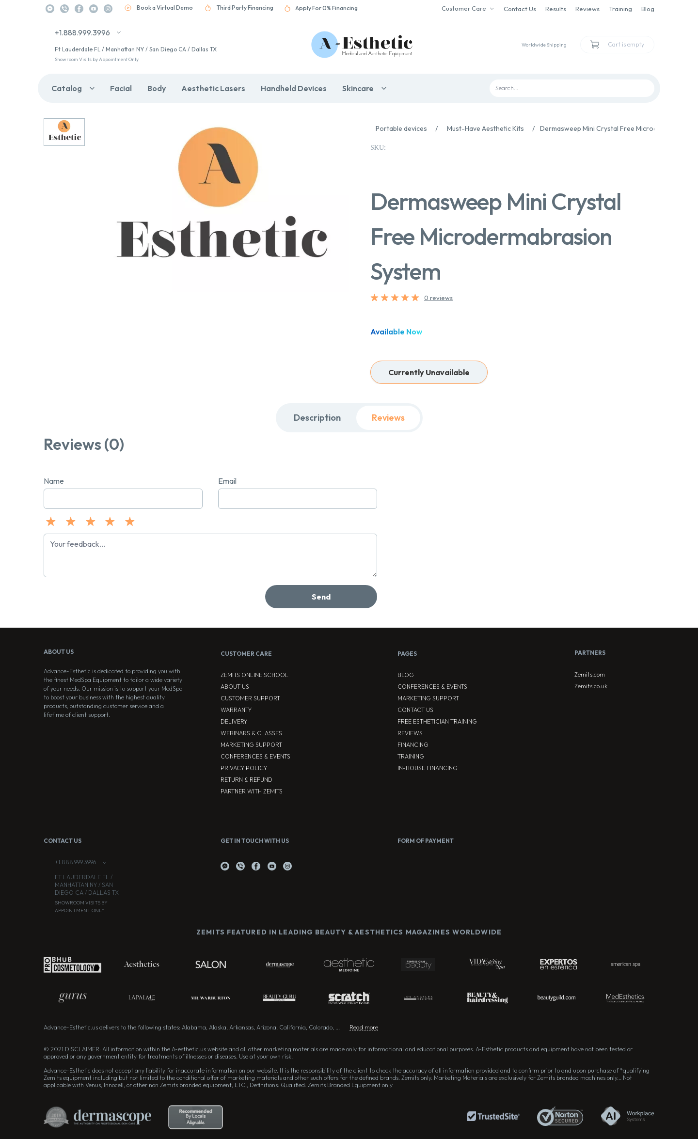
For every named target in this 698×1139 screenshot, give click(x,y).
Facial (121, 88)
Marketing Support (251, 744)
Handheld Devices (294, 88)
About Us (235, 686)
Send (321, 596)
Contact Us (520, 9)
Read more (363, 1027)
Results (555, 9)
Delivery (234, 721)
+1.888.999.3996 (82, 32)
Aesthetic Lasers (213, 88)
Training (620, 9)
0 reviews (438, 297)
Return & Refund (246, 779)
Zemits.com (589, 674)
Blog (647, 9)
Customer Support (250, 698)
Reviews (587, 9)
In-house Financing (427, 768)
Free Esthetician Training (437, 721)
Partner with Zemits (252, 791)
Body (156, 88)
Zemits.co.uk (590, 686)
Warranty (236, 709)
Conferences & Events (255, 756)
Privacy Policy (244, 768)
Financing (412, 744)
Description (317, 417)
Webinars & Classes (251, 733)
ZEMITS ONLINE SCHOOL (254, 675)
